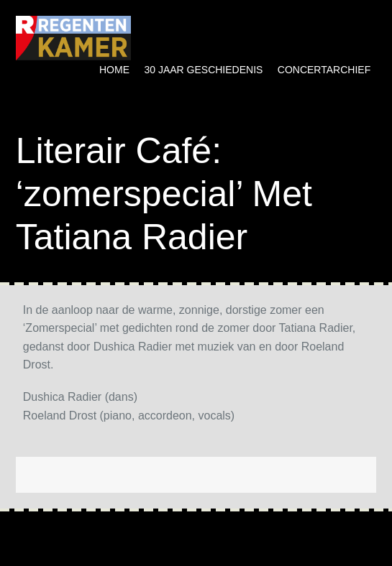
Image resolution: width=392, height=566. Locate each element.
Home (114, 69)
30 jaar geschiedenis (203, 69)
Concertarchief (324, 69)
